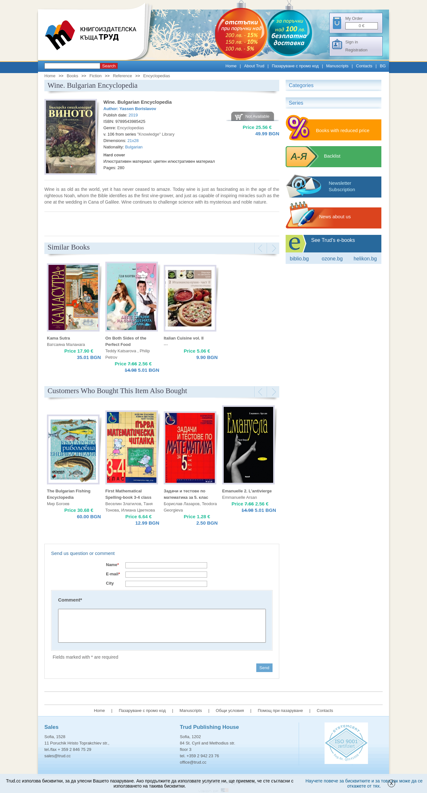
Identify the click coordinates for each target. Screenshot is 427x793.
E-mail (113, 574)
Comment (70, 599)
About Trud (254, 66)
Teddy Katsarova (121, 350)
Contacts (364, 66)
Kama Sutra (58, 338)
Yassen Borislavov (137, 108)
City (110, 583)
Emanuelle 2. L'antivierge (247, 491)
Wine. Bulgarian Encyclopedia (137, 102)
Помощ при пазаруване (280, 710)
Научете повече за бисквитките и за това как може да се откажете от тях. (364, 783)
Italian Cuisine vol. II (184, 338)
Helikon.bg (365, 258)
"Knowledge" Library (156, 134)
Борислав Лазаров (181, 503)
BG (383, 66)
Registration (356, 50)
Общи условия (230, 710)
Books (72, 75)
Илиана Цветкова (138, 510)
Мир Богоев (58, 503)
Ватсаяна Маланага (66, 344)
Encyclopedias (156, 75)
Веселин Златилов (123, 503)
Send (264, 667)
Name (112, 564)
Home (231, 66)
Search (109, 66)
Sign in (351, 42)
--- (166, 344)
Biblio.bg (299, 258)
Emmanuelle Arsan (239, 497)
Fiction (95, 75)
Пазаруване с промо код (295, 66)
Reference (122, 75)
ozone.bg (332, 258)
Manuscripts (337, 66)
